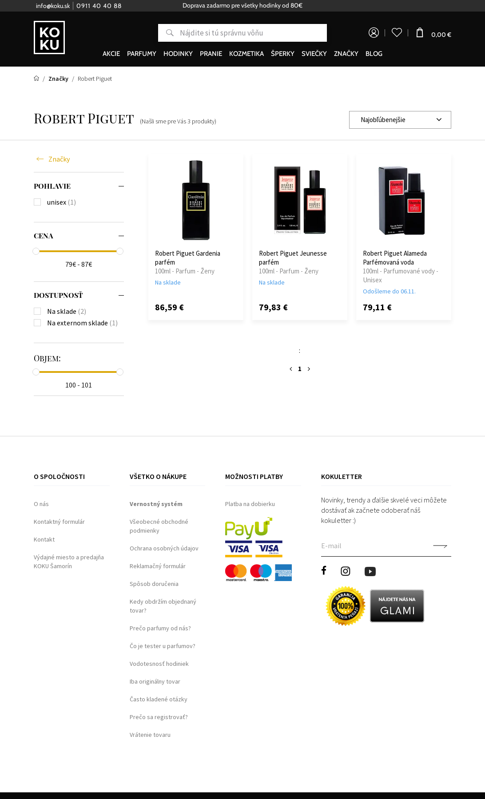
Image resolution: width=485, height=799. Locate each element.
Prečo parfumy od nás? (160, 628)
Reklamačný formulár (158, 566)
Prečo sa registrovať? (159, 717)
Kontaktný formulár (59, 522)
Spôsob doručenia (154, 584)
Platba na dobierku (250, 504)
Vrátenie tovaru (150, 735)
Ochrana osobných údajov (164, 548)
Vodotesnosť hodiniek (159, 664)
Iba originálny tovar (155, 681)
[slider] (36, 251)
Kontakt (44, 539)
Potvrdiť (440, 547)
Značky (59, 158)
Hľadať (166, 33)
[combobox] (400, 120)
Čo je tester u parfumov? (162, 646)
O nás (41, 504)
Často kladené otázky (158, 699)
